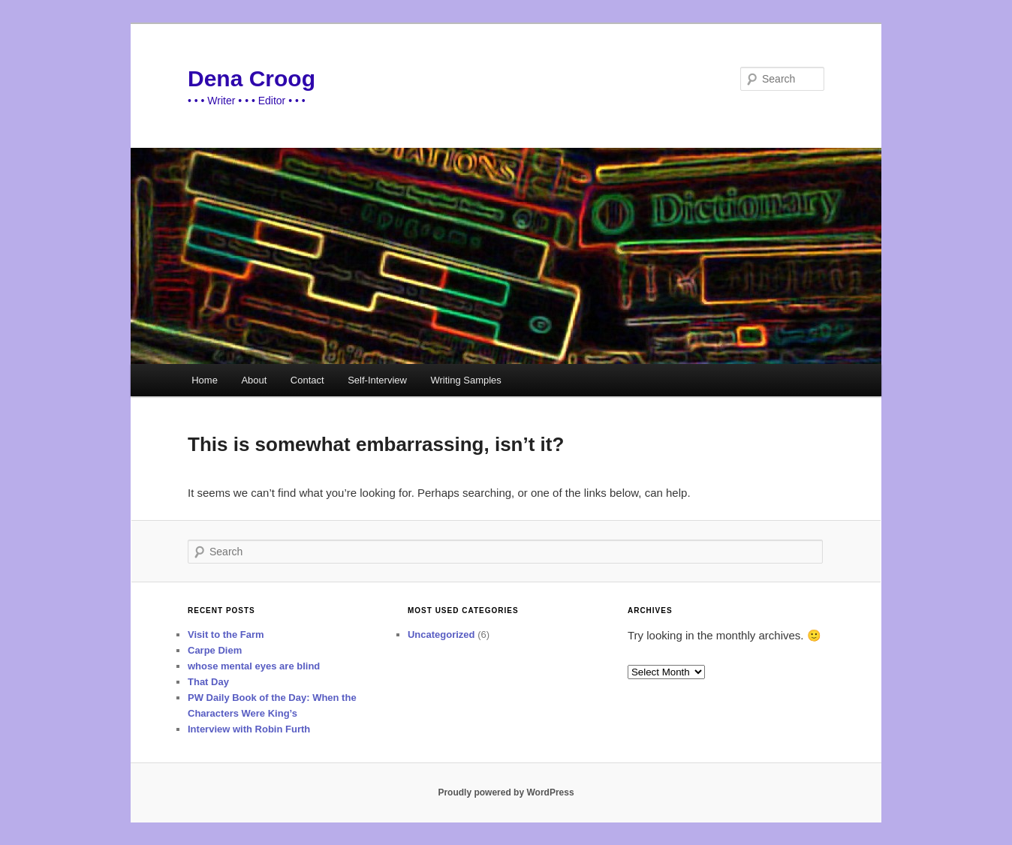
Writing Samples (465, 380)
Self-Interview (377, 380)
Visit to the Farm (226, 634)
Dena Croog (251, 78)
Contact (307, 380)
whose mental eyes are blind (254, 666)
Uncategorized (441, 634)
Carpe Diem (215, 650)
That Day (208, 681)
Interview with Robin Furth (249, 729)
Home (204, 380)
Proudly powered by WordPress (506, 792)
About (254, 380)
